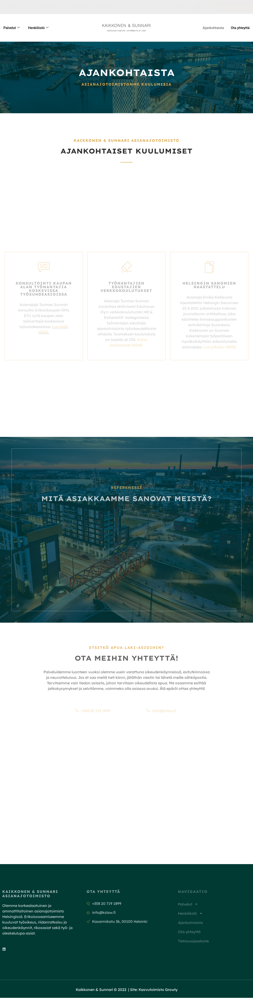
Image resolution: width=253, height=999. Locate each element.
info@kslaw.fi (46, 7)
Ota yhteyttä (240, 28)
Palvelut (11, 28)
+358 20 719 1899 (16, 7)
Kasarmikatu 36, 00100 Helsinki (88, 7)
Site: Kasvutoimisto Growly (153, 990)
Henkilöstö (38, 28)
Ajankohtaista (213, 28)
